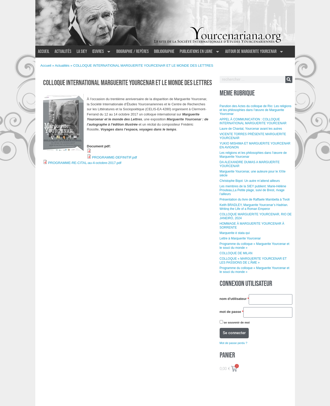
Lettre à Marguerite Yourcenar (240, 238)
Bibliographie (164, 51)
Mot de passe (232, 312)
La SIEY (82, 51)
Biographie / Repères (132, 51)
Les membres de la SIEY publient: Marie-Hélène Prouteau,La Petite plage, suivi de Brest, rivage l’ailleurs (253, 190)
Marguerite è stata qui (235, 233)
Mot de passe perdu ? (233, 343)
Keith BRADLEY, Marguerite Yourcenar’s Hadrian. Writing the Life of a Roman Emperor (254, 207)
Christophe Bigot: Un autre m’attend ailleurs (250, 181)
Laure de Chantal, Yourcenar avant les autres (251, 128)
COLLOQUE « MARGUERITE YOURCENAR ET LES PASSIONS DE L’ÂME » (253, 260)
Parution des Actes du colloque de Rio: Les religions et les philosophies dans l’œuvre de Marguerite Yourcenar (256, 110)
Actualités (63, 51)
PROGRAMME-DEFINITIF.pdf (114, 157)
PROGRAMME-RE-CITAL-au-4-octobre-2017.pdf (84, 163)
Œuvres (101, 52)
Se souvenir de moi (235, 322)
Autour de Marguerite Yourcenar (254, 52)
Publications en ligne (200, 52)
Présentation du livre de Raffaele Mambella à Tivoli (255, 199)
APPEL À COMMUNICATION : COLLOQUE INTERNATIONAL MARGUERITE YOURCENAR (253, 121)
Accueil (43, 51)
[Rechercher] (288, 79)
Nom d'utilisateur (234, 299)
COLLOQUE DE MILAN (236, 253)
